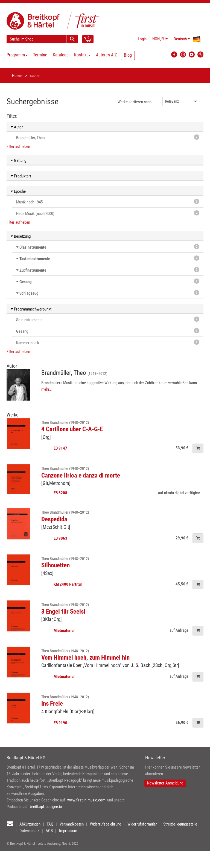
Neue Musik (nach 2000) (107, 213)
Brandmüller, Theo (107, 137)
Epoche (18, 191)
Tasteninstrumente (34, 258)
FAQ (50, 824)
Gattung (18, 160)
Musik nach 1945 (107, 202)
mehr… (46, 389)
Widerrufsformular (142, 824)
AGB (49, 830)
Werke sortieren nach (134, 101)
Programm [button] (17, 55)
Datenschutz (29, 830)
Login (142, 38)
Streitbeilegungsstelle (180, 824)
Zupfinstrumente (32, 270)
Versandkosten (72, 824)
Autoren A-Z (106, 55)
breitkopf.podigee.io (46, 806)
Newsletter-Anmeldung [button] (165, 783)
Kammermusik (107, 342)
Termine (40, 55)
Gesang (25, 281)
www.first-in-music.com (86, 800)
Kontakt (82, 55)
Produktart (21, 176)
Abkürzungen (29, 824)
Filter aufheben (18, 146)
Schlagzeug (29, 293)
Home (17, 75)
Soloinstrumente (107, 319)
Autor (17, 127)
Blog (128, 55)
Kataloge (61, 55)
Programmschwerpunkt (31, 309)
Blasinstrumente (32, 247)
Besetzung (21, 236)
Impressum (68, 830)
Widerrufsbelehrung (105, 824)
